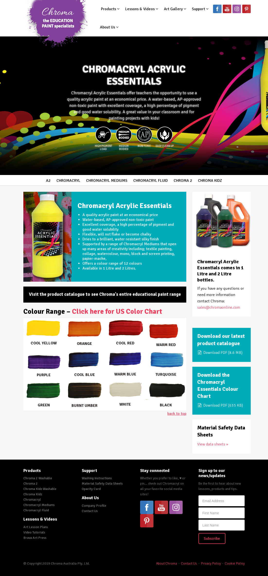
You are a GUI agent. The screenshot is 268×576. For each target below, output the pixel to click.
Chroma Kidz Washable (39, 489)
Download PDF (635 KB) (220, 405)
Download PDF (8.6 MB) (219, 352)
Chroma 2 (183, 180)
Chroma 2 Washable (37, 478)
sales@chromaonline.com (218, 307)
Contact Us (90, 511)
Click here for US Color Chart (117, 311)
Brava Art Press (34, 538)
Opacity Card (91, 489)
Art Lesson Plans (35, 527)
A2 (48, 180)
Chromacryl (68, 180)
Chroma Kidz (210, 180)
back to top (176, 413)
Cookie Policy (235, 563)
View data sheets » (212, 444)
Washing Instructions (97, 478)
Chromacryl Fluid (150, 180)
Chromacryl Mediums (106, 180)
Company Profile (94, 506)
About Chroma (166, 563)
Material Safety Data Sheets (102, 483)
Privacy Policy (211, 563)
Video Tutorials (34, 532)
